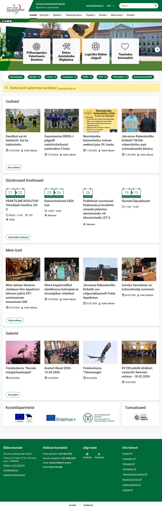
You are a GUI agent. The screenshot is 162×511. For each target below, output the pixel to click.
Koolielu (103, 15)
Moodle (35, 77)
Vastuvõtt (44, 15)
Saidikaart (88, 505)
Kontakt (131, 15)
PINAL (88, 77)
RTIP (103, 77)
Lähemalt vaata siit (67, 88)
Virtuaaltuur (121, 77)
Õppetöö (58, 15)
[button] (5, 21)
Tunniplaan (70, 77)
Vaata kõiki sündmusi (18, 237)
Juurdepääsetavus (94, 6)
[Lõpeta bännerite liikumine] (2, 21)
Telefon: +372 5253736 (14, 465)
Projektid (91, 15)
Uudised (126, 490)
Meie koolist (117, 15)
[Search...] (156, 6)
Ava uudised (14, 167)
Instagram (99, 455)
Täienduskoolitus (74, 15)
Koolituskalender (130, 485)
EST (110, 6)
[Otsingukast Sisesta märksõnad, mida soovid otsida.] (138, 5)
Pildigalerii (127, 464)
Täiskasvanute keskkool (134, 474)
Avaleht (33, 15)
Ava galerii (13, 394)
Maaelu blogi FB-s (131, 479)
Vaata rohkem (14, 320)
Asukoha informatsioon (14, 475)
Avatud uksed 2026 (143, 77)
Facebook (87, 455)
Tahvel (51, 77)
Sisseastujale (16, 77)
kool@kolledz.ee (10, 470)
